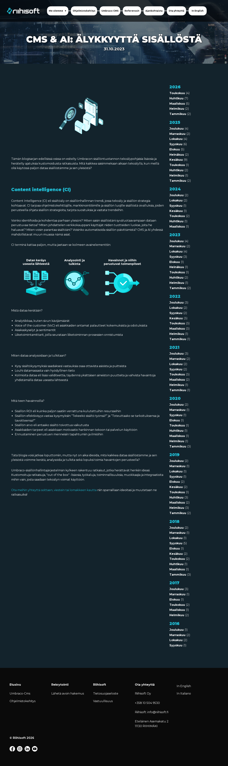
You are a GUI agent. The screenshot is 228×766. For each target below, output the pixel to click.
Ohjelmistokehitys (84, 10)
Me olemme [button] (56, 10)
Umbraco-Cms (20, 693)
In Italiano (184, 693)
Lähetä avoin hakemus (67, 693)
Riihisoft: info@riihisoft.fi (152, 712)
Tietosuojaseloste (105, 693)
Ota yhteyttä (176, 10)
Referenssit (132, 10)
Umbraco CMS (109, 10)
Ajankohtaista (154, 10)
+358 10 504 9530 (147, 703)
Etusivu (15, 684)
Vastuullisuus (103, 701)
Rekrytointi (60, 684)
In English (198, 10)
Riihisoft (99, 684)
